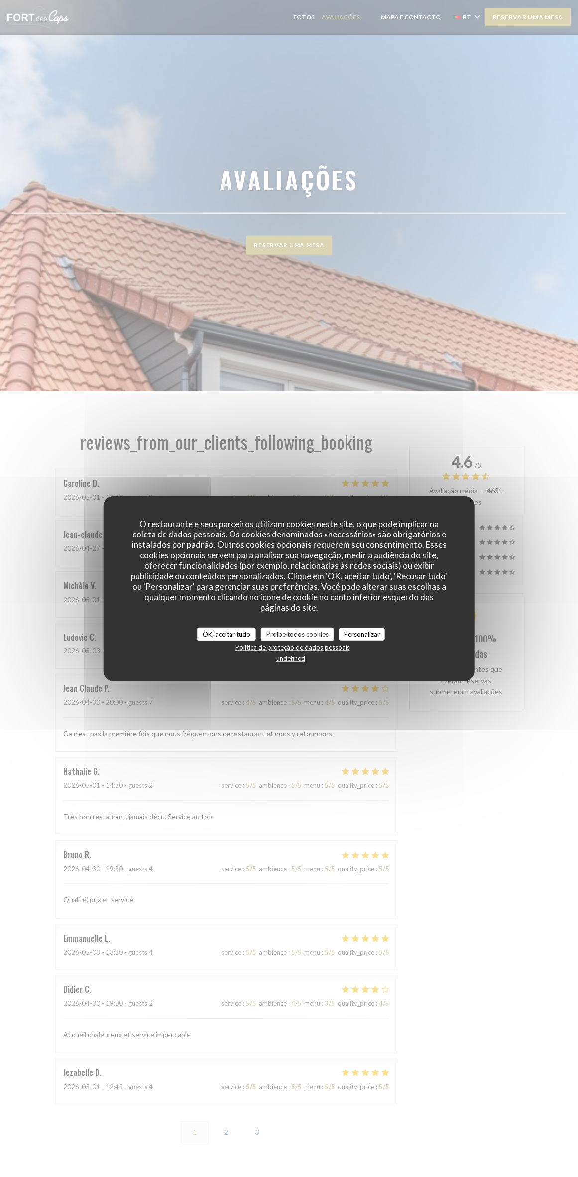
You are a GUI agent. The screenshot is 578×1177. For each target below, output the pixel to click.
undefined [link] (290, 658)
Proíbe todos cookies (297, 634)
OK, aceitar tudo (226, 634)
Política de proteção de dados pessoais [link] (292, 647)
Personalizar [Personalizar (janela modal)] (362, 634)
